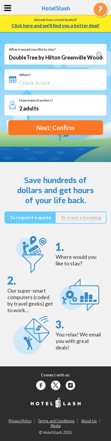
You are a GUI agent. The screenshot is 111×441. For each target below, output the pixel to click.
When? (24, 75)
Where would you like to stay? (32, 49)
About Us (89, 421)
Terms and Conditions (56, 421)
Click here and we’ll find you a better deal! (56, 25)
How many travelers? (36, 100)
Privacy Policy (20, 421)
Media (56, 426)
